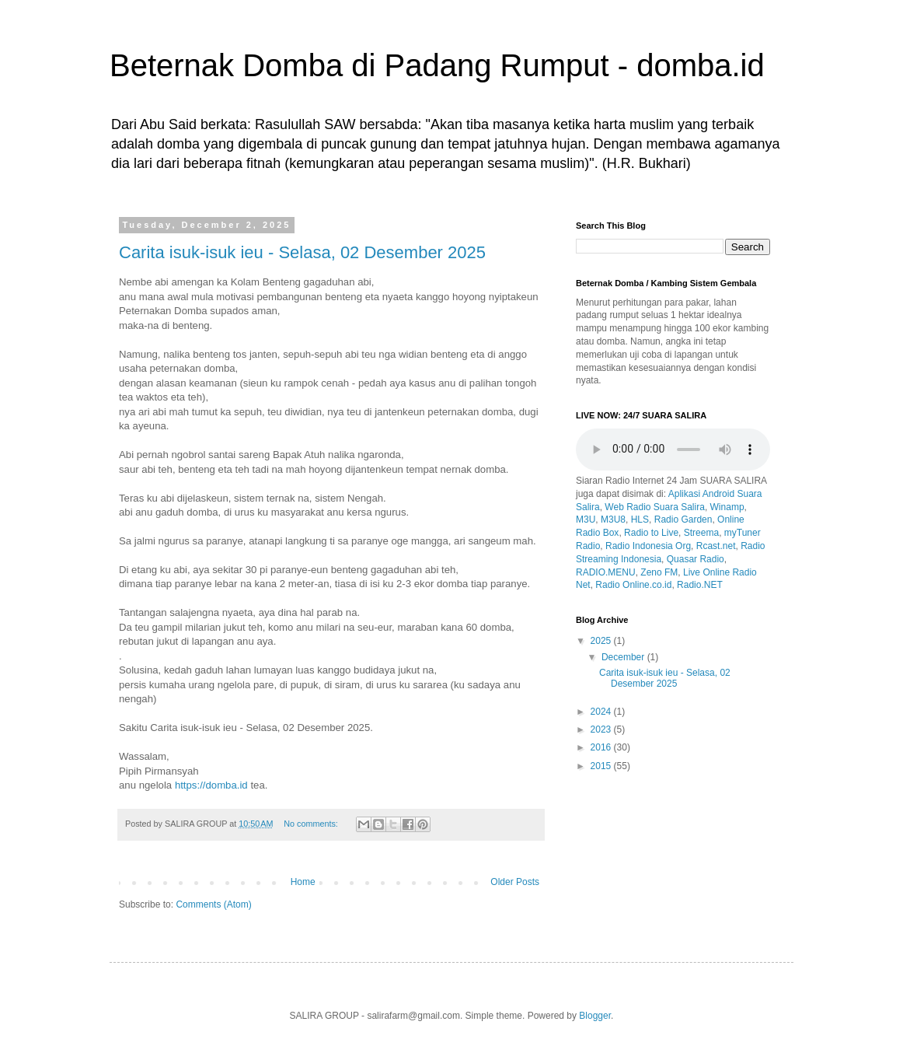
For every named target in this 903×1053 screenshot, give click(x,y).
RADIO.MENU (606, 572)
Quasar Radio (695, 559)
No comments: (312, 823)
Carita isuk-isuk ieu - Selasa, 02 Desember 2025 (302, 252)
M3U (585, 519)
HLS (640, 519)
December (624, 657)
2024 (602, 711)
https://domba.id (211, 785)
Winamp (727, 507)
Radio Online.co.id (633, 584)
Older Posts (514, 881)
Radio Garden (683, 519)
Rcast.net (716, 545)
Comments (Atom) (213, 904)
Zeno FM (659, 572)
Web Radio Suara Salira (655, 507)
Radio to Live (651, 532)
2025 (602, 640)
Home (303, 881)
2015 (602, 766)
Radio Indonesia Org (648, 545)
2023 (602, 729)
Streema (701, 532)
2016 (602, 747)
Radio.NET (700, 584)
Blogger (595, 1015)
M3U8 (613, 519)
